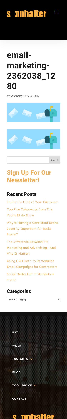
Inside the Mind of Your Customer (32, 202)
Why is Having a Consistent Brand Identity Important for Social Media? (32, 228)
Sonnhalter (17, 95)
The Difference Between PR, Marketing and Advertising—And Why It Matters (31, 247)
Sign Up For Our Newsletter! (29, 176)
